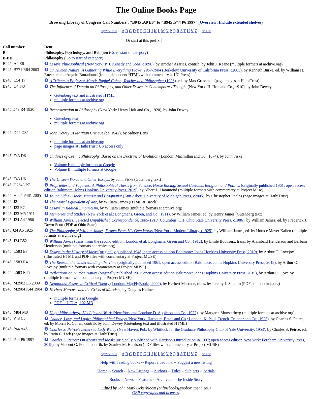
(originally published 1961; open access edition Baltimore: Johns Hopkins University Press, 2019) (162, 262)
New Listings (138, 371)
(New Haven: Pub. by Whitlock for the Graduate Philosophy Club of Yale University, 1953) (157, 329)
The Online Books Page (156, 9)
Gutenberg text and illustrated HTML (84, 95)
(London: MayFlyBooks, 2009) (105, 283)
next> (206, 31)
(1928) (112, 81)
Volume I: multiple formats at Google (84, 165)
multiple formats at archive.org (79, 100)
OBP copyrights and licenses (155, 392)
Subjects (192, 371)
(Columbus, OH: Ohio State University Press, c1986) (146, 220)
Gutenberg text (66, 118)
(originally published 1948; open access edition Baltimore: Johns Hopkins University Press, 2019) (153, 252)
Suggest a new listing (194, 362)
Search (117, 371)
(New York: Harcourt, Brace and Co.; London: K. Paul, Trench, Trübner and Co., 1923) (159, 319)
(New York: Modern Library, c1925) (130, 231)
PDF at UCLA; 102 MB (73, 303)
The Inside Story (189, 379)
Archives (164, 379)
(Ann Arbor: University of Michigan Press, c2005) (126, 196)
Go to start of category (128, 52)
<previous (109, 31)
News (129, 379)
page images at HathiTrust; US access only (88, 146)
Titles (175, 371)
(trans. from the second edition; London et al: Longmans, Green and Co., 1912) (125, 241)
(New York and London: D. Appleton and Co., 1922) (123, 313)
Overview (208, 22)
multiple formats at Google (76, 298)
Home (102, 371)
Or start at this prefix (143, 40)
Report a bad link (159, 362)
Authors (160, 371)
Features (145, 379)
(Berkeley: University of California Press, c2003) (145, 70)
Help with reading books (120, 362)
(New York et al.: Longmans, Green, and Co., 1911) (109, 214)
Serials (209, 371)
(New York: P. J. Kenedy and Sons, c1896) (101, 64)
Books (114, 379)
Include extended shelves (240, 22)
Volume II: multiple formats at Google (85, 169)
